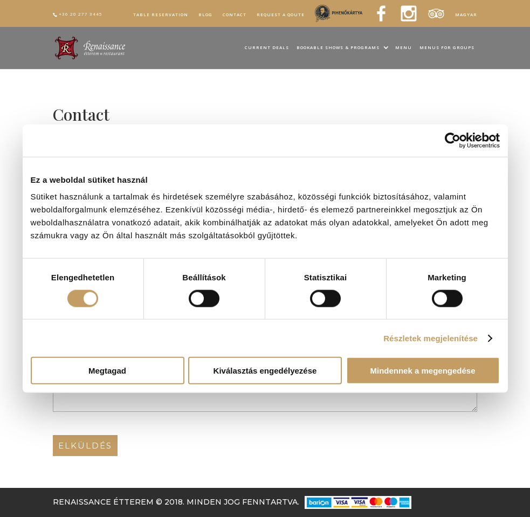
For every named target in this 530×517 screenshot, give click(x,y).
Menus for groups (446, 48)
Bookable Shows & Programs (338, 48)
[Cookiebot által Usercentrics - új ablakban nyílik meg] (452, 140)
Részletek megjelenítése (430, 337)
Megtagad (107, 370)
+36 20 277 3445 (80, 14)
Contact (234, 14)
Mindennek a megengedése (422, 370)
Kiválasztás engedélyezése (265, 370)
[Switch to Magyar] (466, 16)
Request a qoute (281, 14)
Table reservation (160, 14)
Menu (403, 48)
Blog (205, 14)
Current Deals (267, 48)
